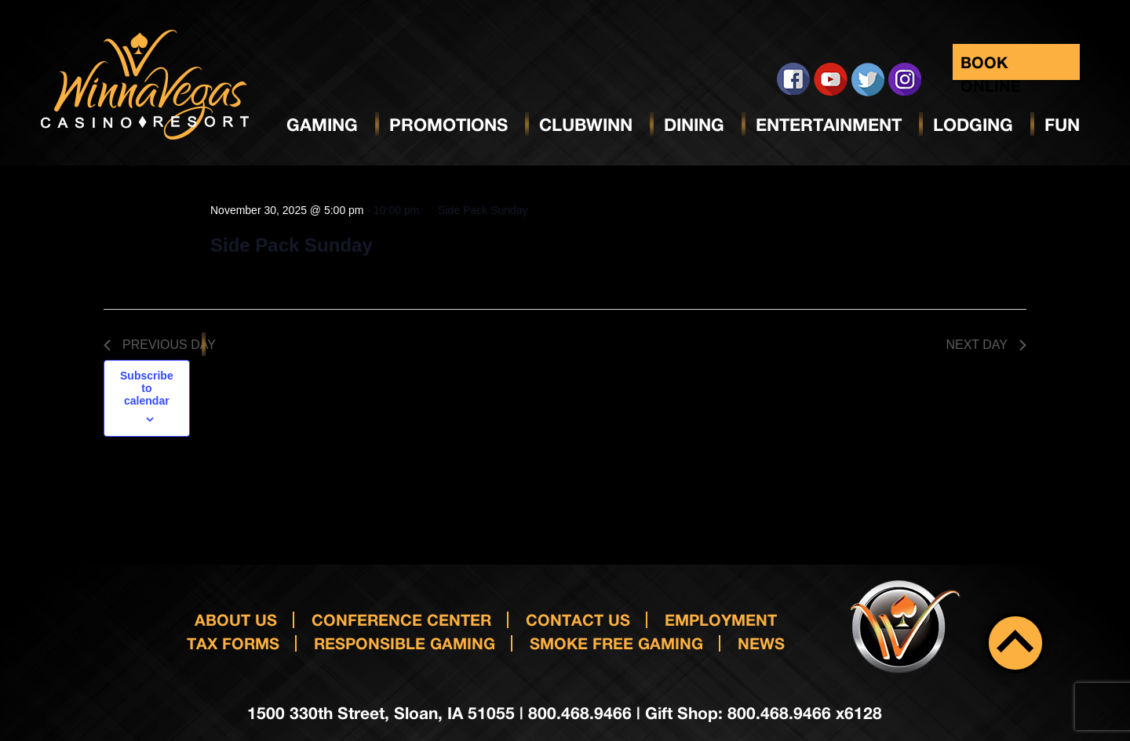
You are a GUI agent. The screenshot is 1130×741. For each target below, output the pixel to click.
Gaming (322, 124)
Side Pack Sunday (291, 245)
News (761, 643)
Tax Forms (233, 643)
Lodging (973, 124)
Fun (1062, 124)
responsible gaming (404, 643)
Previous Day (160, 344)
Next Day (986, 344)
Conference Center (401, 619)
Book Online (990, 66)
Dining (694, 124)
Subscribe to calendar (146, 388)
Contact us (578, 619)
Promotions (448, 124)
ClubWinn (585, 124)
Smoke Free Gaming (616, 643)
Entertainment (829, 124)
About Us (236, 619)
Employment (721, 619)
